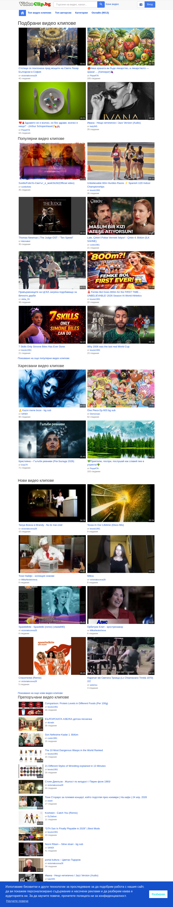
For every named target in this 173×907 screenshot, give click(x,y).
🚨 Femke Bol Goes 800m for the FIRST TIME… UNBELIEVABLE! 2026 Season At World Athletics (114, 294)
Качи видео (112, 4)
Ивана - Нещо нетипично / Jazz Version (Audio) (114, 122)
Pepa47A (94, 75)
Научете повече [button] (17, 901)
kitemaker (25, 241)
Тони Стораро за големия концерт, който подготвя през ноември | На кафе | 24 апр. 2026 (96, 797)
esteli (49, 801)
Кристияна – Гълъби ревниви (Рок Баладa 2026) (46, 461)
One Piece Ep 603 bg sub (101, 410)
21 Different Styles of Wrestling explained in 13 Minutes (75, 765)
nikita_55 (25, 299)
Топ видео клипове (39, 12)
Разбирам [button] (158, 894)
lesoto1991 (95, 190)
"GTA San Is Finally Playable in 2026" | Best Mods (72, 828)
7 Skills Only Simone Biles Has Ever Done (42, 346)
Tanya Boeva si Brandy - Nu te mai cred (40, 525)
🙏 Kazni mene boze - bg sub (35, 410)
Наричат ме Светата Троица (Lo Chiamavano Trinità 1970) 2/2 (120, 679)
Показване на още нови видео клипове (40, 693)
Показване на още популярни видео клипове (43, 358)
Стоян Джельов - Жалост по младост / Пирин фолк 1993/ (78, 781)
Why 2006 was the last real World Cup (108, 346)
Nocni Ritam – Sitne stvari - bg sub (64, 844)
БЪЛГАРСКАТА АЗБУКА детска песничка (68, 719)
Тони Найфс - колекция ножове (37, 575)
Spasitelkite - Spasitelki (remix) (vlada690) (42, 626)
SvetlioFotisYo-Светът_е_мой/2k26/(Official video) (47, 183)
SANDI (24, 414)
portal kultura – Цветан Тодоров (63, 859)
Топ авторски (63, 12)
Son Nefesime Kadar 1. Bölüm (61, 734)
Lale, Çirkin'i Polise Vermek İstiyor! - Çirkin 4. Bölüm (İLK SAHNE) (118, 239)
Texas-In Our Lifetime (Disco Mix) (105, 525)
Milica (90, 575)
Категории (81, 12)
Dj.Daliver (52, 816)
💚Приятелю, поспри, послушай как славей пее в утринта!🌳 (115, 463)
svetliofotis (26, 187)
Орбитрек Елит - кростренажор (105, 626)
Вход (150, 4)
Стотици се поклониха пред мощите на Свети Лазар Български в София (49, 70)
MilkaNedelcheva (29, 579)
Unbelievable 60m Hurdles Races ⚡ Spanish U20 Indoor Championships (118, 185)
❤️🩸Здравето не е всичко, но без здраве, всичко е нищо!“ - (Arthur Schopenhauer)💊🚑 (48, 124)
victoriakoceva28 (29, 75)
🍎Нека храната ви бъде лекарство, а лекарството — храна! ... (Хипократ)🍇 (118, 70)
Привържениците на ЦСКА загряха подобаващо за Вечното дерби (48, 294)
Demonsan (95, 414)
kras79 (24, 465)
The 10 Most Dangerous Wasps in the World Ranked (74, 750)
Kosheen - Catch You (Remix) (61, 812)
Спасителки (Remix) (30, 677)
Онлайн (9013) (100, 12)
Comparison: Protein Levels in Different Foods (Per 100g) (76, 703)
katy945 (93, 126)
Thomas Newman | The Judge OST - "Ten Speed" (46, 237)
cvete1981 (95, 245)
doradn (50, 722)
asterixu (93, 685)
